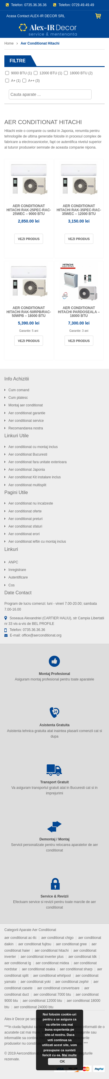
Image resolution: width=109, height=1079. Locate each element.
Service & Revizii (54, 896)
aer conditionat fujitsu (34, 944)
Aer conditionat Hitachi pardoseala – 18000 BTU (79, 312)
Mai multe (69, 1055)
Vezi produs (29, 239)
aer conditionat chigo (57, 938)
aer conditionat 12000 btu (42, 1001)
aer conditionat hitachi (52, 950)
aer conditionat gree (71, 944)
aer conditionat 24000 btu (33, 1007)
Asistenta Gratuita (54, 725)
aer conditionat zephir (72, 982)
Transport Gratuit (54, 782)
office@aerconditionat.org (42, 635)
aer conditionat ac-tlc (20, 938)
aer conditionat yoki (36, 982)
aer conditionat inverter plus (42, 957)
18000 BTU (81, 73)
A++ (34, 81)
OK (62, 1061)
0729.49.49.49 (83, 5)
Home (9, 43)
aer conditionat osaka (38, 969)
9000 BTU (21, 73)
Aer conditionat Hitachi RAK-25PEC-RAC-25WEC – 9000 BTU (28, 210)
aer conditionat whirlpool (52, 976)
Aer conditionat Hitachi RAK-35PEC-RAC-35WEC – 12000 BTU (79, 210)
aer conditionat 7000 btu (52, 994)
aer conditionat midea (52, 963)
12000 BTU (51, 73)
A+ (16, 81)
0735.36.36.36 (35, 5)
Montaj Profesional (54, 674)
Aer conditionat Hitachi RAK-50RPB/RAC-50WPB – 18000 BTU (28, 312)
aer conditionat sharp (76, 969)
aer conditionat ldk (82, 957)
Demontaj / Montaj (54, 839)
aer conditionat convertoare (58, 988)
